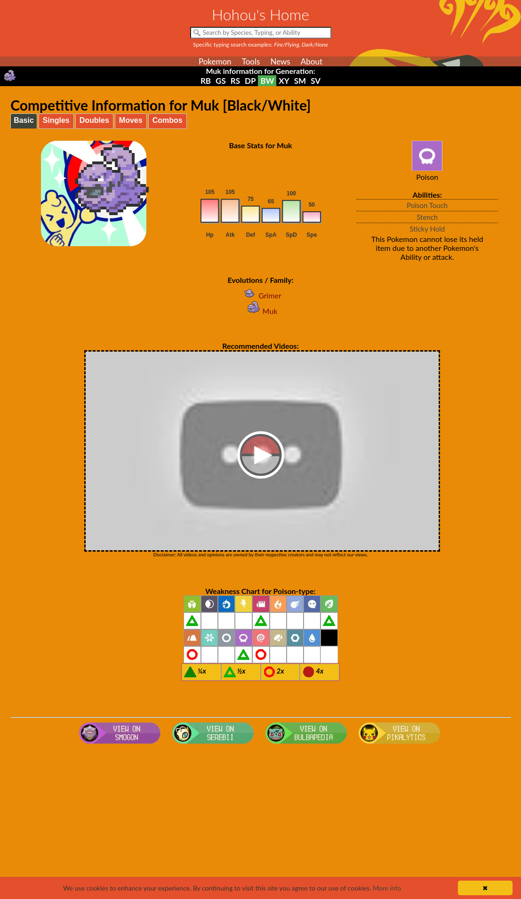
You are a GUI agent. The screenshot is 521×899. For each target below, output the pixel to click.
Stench (427, 217)
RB (205, 81)
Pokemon (215, 61)
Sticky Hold (427, 229)
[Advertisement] (260, 823)
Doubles (94, 120)
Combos (167, 120)
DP (250, 81)
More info (387, 888)
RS (235, 81)
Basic (24, 120)
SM (300, 81)
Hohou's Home (260, 14)
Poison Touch (427, 205)
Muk (261, 310)
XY (284, 81)
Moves (131, 120)
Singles (56, 120)
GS (221, 81)
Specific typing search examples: (260, 44)
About (311, 61)
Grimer (260, 295)
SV (316, 81)
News (280, 61)
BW (267, 81)
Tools (251, 61)
